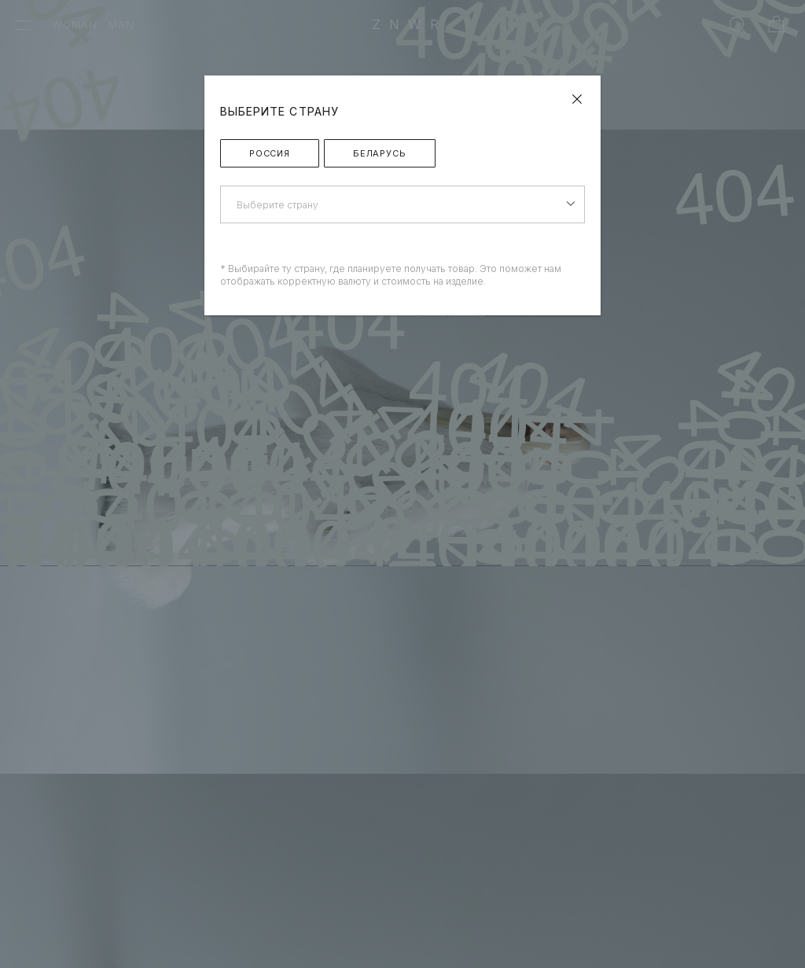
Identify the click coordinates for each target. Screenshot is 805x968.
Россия (269, 153)
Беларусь (379, 153)
